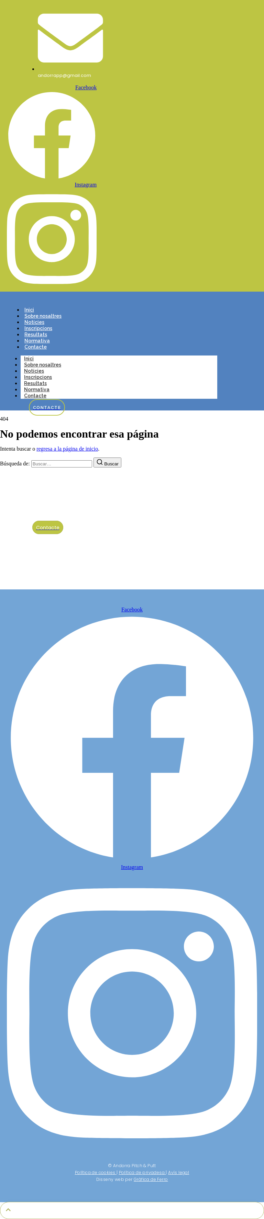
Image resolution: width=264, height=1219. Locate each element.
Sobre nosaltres (43, 316)
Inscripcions (38, 328)
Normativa (37, 340)
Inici (29, 310)
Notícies (34, 322)
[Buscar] (107, 462)
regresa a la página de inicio (67, 449)
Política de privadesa (142, 1172)
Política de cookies (95, 1172)
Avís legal (178, 1172)
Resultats (35, 334)
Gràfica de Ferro (151, 1179)
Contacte (35, 347)
